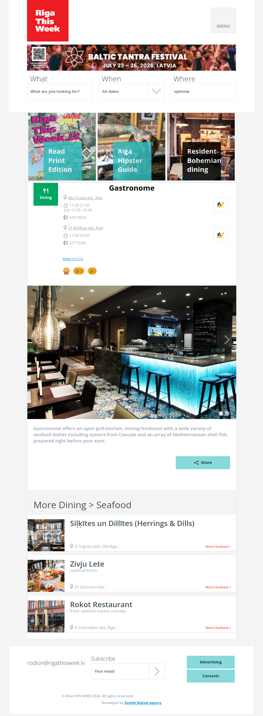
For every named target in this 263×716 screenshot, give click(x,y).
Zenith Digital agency (142, 702)
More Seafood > (218, 546)
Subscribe (103, 658)
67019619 (77, 217)
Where (184, 79)
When (111, 79)
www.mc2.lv (73, 258)
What (38, 79)
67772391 (77, 243)
